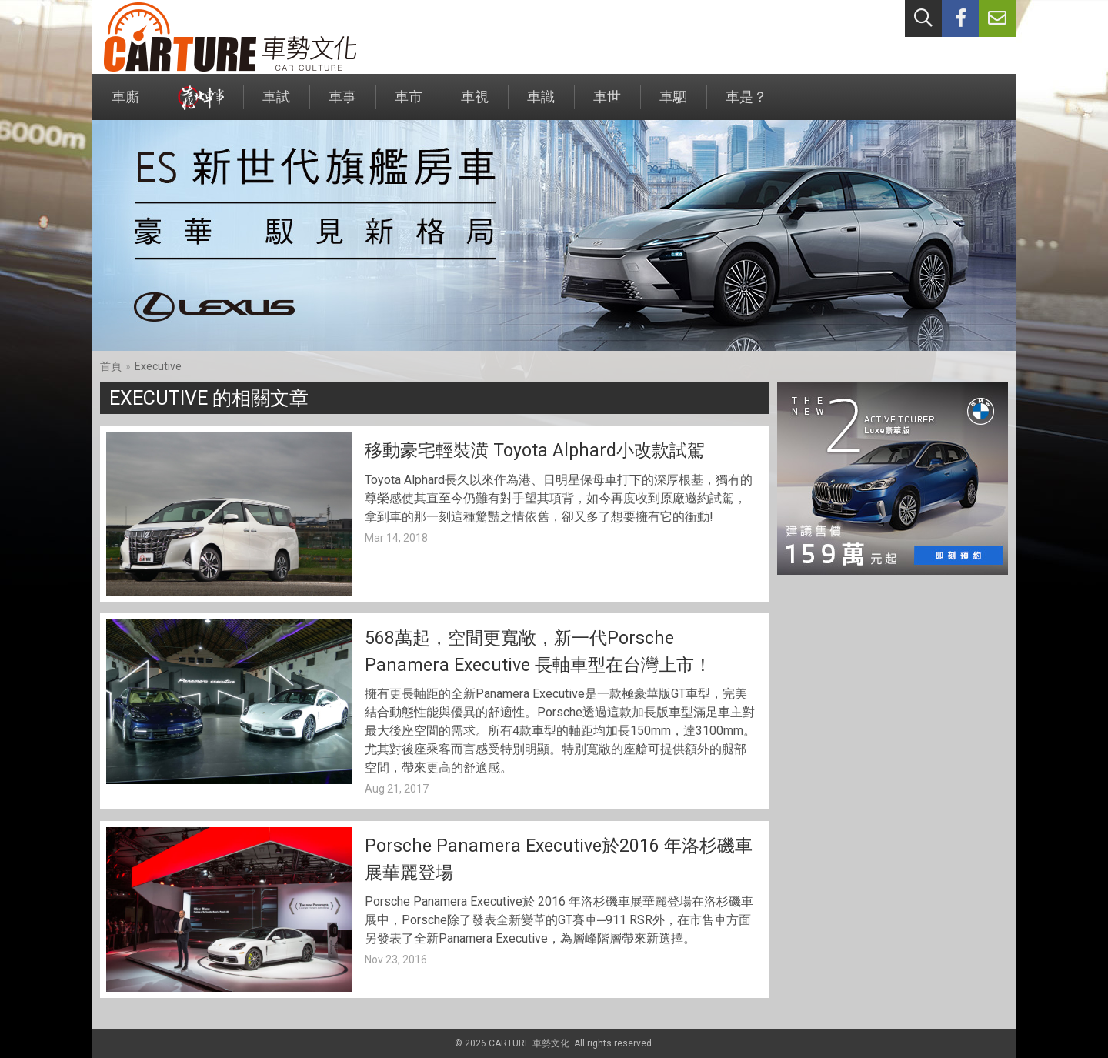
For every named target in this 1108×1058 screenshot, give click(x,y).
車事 (342, 104)
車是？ (746, 104)
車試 (276, 104)
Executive (158, 366)
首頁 (111, 366)
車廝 (125, 104)
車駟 (673, 104)
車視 (475, 104)
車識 (541, 104)
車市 (408, 104)
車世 (607, 104)
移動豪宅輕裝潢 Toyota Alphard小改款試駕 (535, 450)
